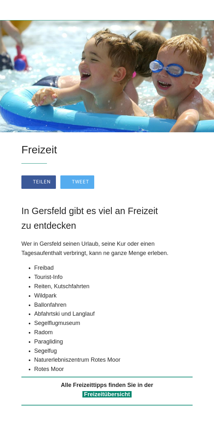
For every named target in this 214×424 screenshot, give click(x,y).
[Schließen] (10, 10)
